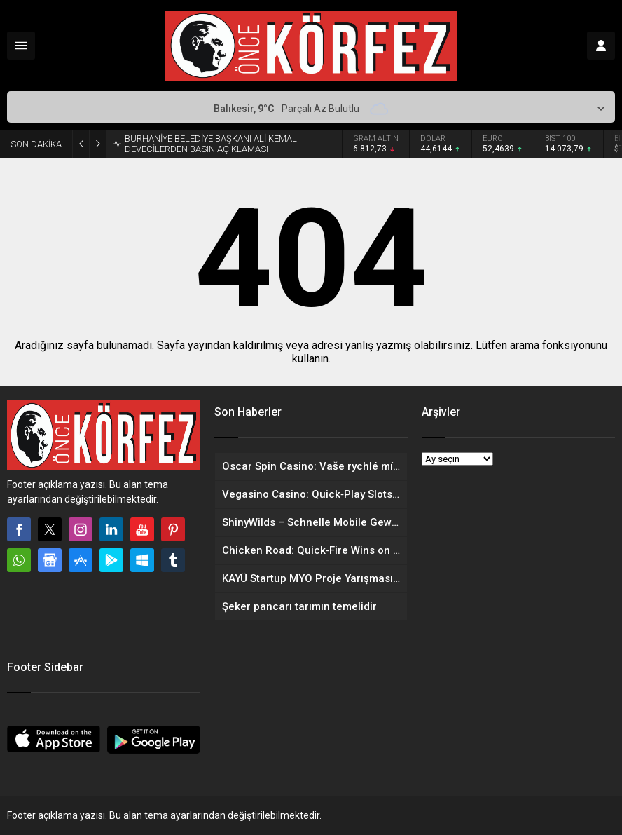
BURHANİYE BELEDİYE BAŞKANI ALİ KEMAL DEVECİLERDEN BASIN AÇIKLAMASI (211, 143)
